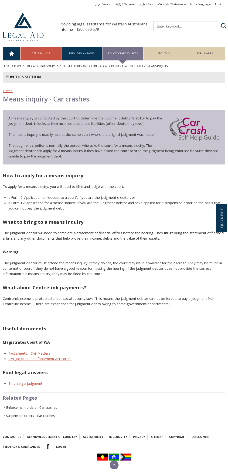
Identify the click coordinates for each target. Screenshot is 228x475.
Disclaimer (200, 437)
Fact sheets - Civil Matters (29, 353)
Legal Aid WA (12, 66)
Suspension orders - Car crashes (30, 415)
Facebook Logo (48, 446)
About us (164, 53)
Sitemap (157, 437)
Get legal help (41, 53)
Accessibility (93, 437)
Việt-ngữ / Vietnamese (172, 4)
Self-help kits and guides (81, 66)
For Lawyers (205, 53)
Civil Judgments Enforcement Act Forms (39, 358)
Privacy (139, 437)
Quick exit (221, 218)
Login (218, 4)
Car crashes (112, 66)
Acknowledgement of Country (52, 437)
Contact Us (12, 437)
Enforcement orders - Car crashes (31, 407)
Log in (61, 447)
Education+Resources (123, 53)
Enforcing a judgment (25, 383)
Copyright (177, 437)
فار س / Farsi (146, 4)
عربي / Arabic (103, 4)
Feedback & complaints (21, 447)
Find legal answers (81, 53)
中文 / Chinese (125, 4)
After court (134, 66)
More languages (200, 4)
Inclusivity (118, 437)
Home (11, 53)
